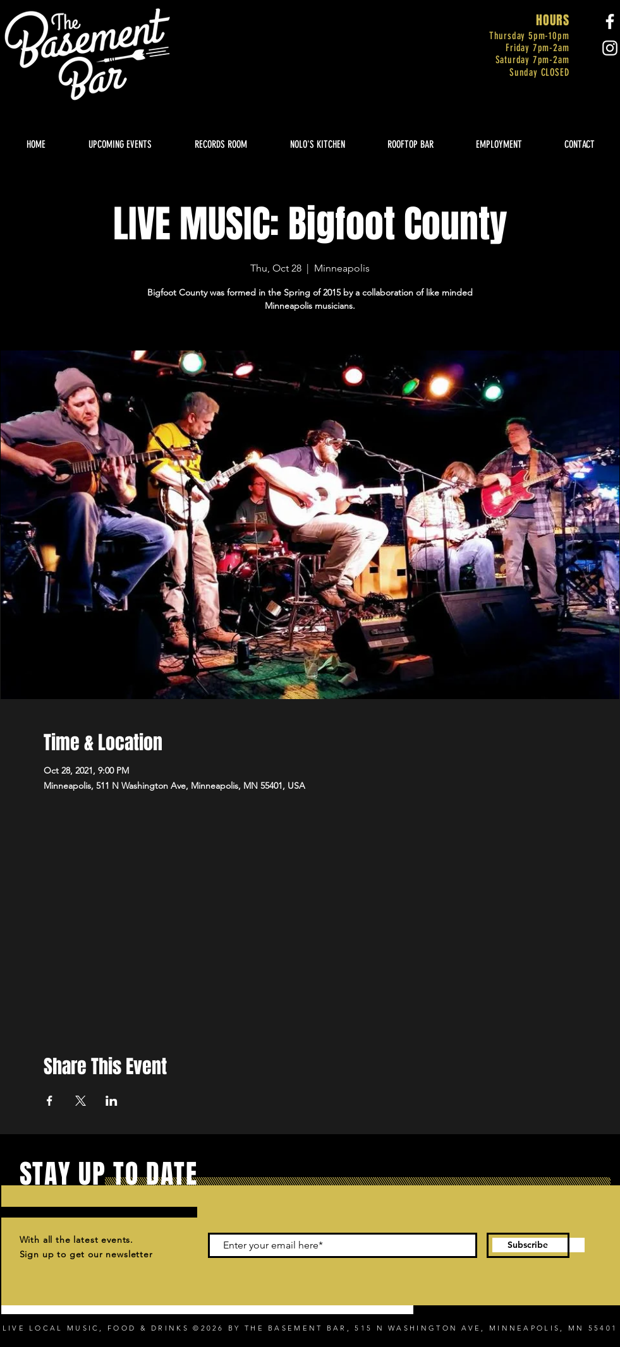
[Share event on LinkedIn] (112, 1101)
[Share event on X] (81, 1101)
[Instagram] (610, 48)
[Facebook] (610, 21)
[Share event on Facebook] (50, 1101)
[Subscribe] (528, 1245)
